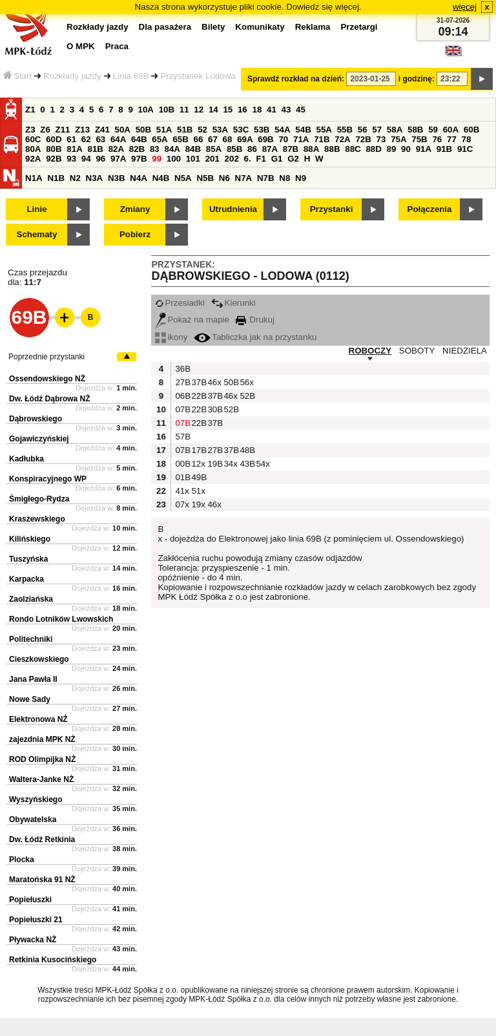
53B (261, 129)
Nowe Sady (29, 699)
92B (53, 159)
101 (193, 159)
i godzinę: (416, 78)
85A (214, 149)
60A (451, 129)
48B (246, 450)
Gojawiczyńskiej (39, 438)
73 (381, 139)
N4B (161, 178)
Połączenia (430, 209)
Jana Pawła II (33, 679)
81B (95, 149)
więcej (465, 7)
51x (197, 491)
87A (270, 149)
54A (282, 129)
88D (373, 149)
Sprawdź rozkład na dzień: (295, 78)
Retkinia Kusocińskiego (52, 959)
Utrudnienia (233, 209)
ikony (171, 337)
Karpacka (26, 579)
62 (86, 139)
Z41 (102, 129)
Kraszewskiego (37, 518)
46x (213, 382)
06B (181, 396)
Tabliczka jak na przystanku (255, 337)
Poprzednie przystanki (46, 356)
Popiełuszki (30, 899)
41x (181, 491)
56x (246, 382)
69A (245, 139)
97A (118, 159)
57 (377, 129)
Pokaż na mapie (192, 319)
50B (143, 129)
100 (174, 159)
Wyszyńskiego (35, 799)
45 (300, 109)
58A (394, 129)
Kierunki (233, 303)
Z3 (30, 129)
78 (466, 139)
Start (17, 76)
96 (100, 159)
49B (197, 477)
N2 (75, 178)
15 (227, 109)
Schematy (37, 234)
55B (345, 129)
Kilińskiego (29, 539)
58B (415, 129)
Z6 (45, 129)
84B (193, 149)
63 (100, 139)
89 (392, 149)
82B (137, 149)
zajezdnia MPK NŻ (42, 739)
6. (247, 159)
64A (118, 139)
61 (71, 139)
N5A (183, 178)
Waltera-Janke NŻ (41, 779)
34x (229, 464)
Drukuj (255, 319)
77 (452, 139)
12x (197, 464)
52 (202, 129)
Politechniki (30, 639)
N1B (56, 178)
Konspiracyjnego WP (48, 478)
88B (332, 149)
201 (212, 159)
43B (246, 464)
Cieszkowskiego (39, 659)
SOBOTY (417, 350)
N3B (116, 178)
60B (471, 129)
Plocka (21, 859)
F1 (261, 159)
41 (271, 109)
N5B (205, 178)
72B (363, 139)
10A (146, 109)
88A (311, 149)
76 (437, 139)
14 (213, 109)
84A (172, 149)
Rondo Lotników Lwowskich (61, 619)
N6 (224, 178)
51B (184, 129)
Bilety (213, 27)
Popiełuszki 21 (36, 919)
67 (213, 139)
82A (116, 149)
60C (33, 139)
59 (433, 129)
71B (321, 139)
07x (181, 504)
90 (406, 149)
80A (33, 149)
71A (301, 139)
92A (33, 159)
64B (139, 139)
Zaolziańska (31, 599)
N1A (34, 178)
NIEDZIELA (464, 350)
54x (262, 464)
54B (303, 129)
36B (181, 369)
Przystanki (331, 209)
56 (362, 129)
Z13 (82, 129)
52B (246, 396)
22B (197, 396)
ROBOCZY (370, 350)
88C (352, 149)
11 (184, 109)
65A (159, 139)
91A (423, 149)
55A (323, 129)
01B (181, 477)
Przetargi (358, 27)
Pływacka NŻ (32, 939)
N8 (284, 178)
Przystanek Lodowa (197, 76)
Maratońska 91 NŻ (42, 879)
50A (122, 129)
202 (232, 159)
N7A (244, 178)
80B (53, 149)
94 (86, 159)
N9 (300, 178)
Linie (36, 209)
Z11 (63, 129)
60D (53, 139)
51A (164, 129)
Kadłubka (26, 458)
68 (227, 139)
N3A (94, 178)
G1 (277, 159)
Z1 (30, 109)
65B (180, 139)
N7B (265, 178)
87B (290, 149)
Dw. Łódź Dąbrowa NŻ (49, 398)
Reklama (313, 27)
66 (198, 139)
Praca (117, 46)
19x (197, 504)
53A (220, 129)
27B (181, 382)
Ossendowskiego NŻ (47, 378)
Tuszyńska (28, 559)
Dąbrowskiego (35, 418)
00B (181, 464)
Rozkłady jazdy (72, 76)
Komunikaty (259, 27)
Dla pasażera (165, 27)
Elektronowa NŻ (38, 719)
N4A (138, 178)
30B (213, 409)
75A (398, 139)
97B (139, 159)
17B (197, 450)
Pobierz (134, 234)
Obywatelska (32, 819)
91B (444, 149)
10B (166, 109)
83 (155, 149)
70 (283, 139)
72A (342, 139)
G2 (293, 159)
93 (71, 159)
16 (242, 109)
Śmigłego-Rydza (39, 498)
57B (181, 436)
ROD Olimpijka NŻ (42, 759)
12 (198, 109)
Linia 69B (131, 76)
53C (241, 129)
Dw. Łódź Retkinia (42, 839)
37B (197, 382)
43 (286, 109)
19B (213, 464)
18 (257, 109)
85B (234, 149)
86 (252, 149)
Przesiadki (179, 303)
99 (156, 159)
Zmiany (135, 209)
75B (419, 139)
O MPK (81, 46)
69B (265, 139)
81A (74, 149)
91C (465, 149)
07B (181, 409)
